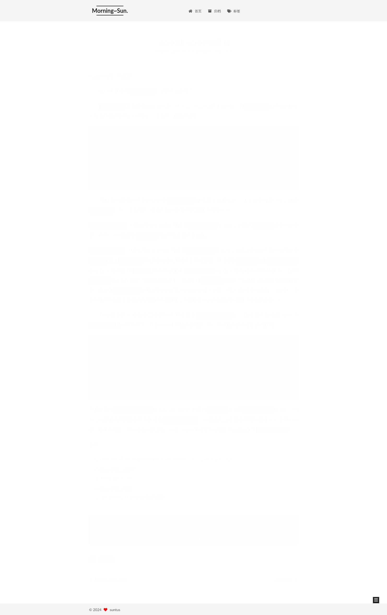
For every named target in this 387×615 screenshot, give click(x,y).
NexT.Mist (114, 608)
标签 (233, 8)
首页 (195, 8)
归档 (214, 8)
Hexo (98, 608)
